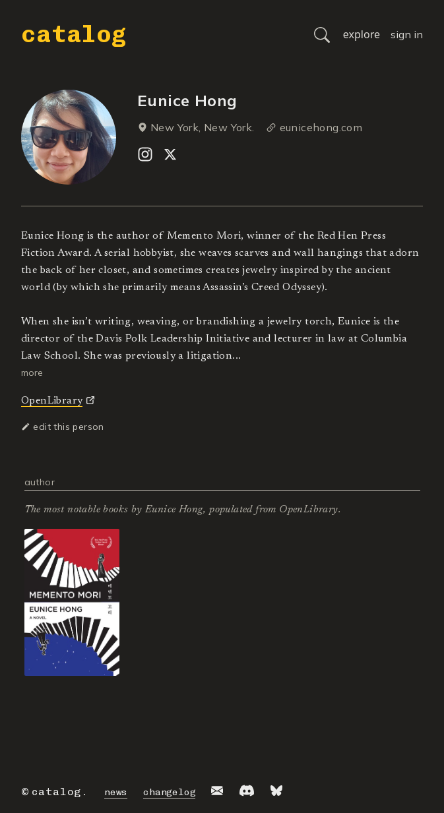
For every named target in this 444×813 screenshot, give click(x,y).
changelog (169, 792)
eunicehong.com (321, 127)
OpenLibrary (51, 401)
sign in (407, 34)
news (115, 792)
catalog (74, 34)
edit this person (62, 427)
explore (361, 34)
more (32, 372)
